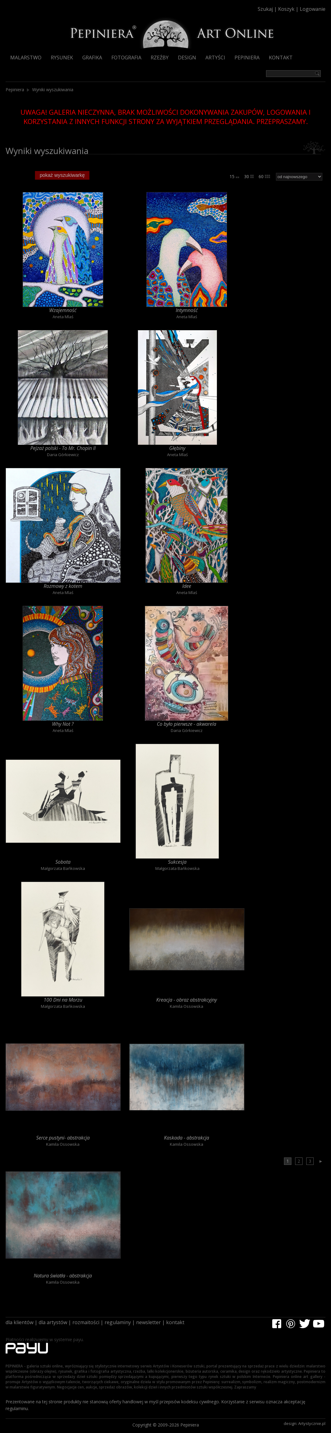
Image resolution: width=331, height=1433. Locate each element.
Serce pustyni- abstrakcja (63, 1137)
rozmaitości (85, 1322)
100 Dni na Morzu (63, 999)
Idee (186, 586)
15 (234, 176)
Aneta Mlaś (63, 316)
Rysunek (62, 57)
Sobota (63, 861)
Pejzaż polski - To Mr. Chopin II (63, 448)
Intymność (187, 310)
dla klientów (19, 1322)
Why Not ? (63, 724)
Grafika (92, 57)
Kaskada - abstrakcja (186, 1137)
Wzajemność (62, 310)
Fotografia (126, 57)
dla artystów (53, 1322)
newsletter (148, 1322)
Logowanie (312, 9)
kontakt (175, 1322)
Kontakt (281, 57)
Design (187, 57)
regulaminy (118, 1322)
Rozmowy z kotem (63, 586)
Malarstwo (25, 57)
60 (264, 176)
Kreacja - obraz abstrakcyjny (186, 999)
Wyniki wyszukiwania (52, 89)
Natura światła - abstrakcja (63, 1275)
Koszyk (286, 9)
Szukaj (265, 9)
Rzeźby (160, 57)
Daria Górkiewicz (63, 454)
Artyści (215, 57)
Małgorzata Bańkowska (63, 868)
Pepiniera (247, 57)
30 (249, 176)
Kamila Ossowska (186, 1006)
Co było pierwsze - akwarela (186, 724)
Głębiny (177, 448)
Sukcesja (177, 861)
